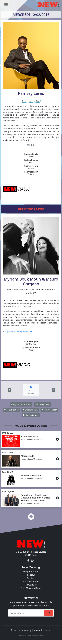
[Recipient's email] (26, 613)
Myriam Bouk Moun (21, 404)
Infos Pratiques (31, 581)
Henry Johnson (49, 409)
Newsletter (31, 584)
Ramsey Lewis (42, 404)
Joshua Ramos (11, 409)
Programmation (31, 571)
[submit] (48, 613)
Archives (31, 578)
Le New (31, 574)
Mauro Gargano (31, 415)
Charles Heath (30, 409)
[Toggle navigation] (6, 4)
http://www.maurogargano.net (18, 331)
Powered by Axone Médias (31, 635)
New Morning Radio (31, 587)
